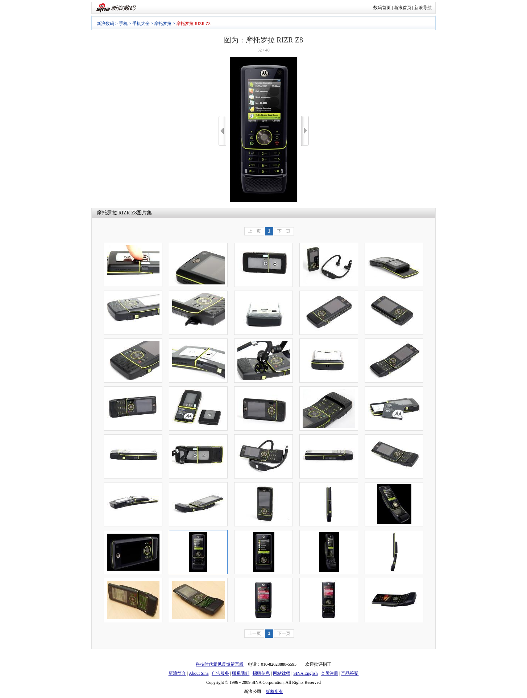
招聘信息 (261, 673)
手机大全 (141, 23)
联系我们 (240, 673)
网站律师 (281, 673)
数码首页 (382, 7)
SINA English (305, 673)
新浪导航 (423, 7)
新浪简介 (177, 673)
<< (222, 131)
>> (305, 131)
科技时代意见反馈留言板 (220, 664)
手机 (123, 23)
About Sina (198, 673)
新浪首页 (402, 7)
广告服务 (220, 673)
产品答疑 (349, 673)
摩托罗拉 (162, 23)
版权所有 (274, 691)
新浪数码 (105, 23)
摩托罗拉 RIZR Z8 (117, 212)
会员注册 (329, 673)
